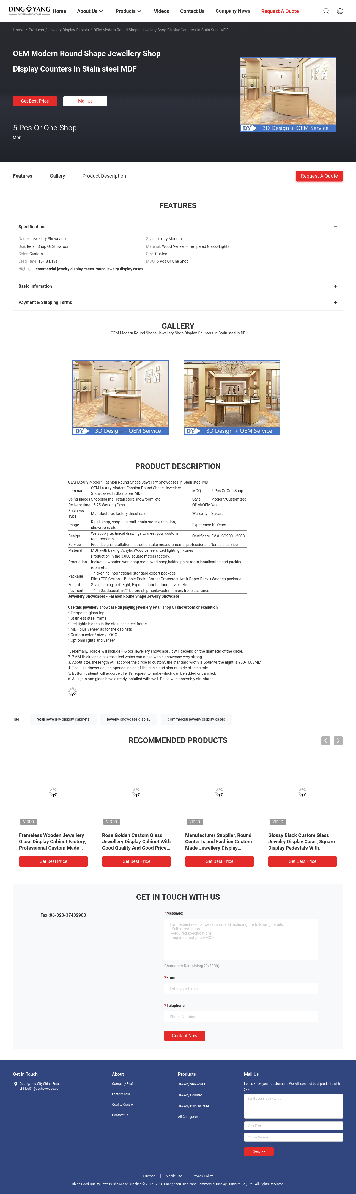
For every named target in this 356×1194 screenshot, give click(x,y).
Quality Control (123, 1105)
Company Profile (124, 1084)
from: (171, 977)
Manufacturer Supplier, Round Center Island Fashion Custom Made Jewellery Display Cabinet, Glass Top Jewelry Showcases (218, 847)
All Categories (188, 1117)
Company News (233, 11)
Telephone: (176, 1005)
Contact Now (184, 1035)
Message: (174, 913)
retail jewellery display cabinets (63, 719)
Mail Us (85, 101)
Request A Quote (319, 176)
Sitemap (149, 1176)
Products (36, 30)
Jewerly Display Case (193, 1106)
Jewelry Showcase (191, 1084)
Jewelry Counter (190, 1095)
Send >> (259, 1152)
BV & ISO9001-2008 (228, 536)
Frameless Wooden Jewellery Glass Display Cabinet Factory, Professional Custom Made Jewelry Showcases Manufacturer (52, 847)
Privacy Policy (202, 1176)
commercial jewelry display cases (196, 719)
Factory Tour (121, 1094)
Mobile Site (174, 1176)
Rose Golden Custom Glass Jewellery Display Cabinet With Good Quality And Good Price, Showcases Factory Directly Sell (136, 847)
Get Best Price (35, 101)
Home (18, 30)
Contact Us (120, 1115)
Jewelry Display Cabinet (68, 30)
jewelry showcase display (128, 719)
